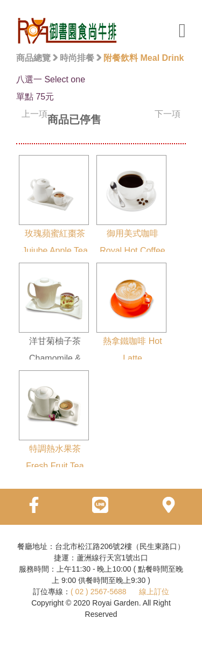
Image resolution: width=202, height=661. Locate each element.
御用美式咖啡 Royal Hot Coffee (131, 205)
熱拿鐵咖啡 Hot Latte (131, 313)
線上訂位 (154, 591)
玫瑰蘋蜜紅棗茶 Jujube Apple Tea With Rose (54, 213)
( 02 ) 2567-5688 (99, 591)
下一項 (167, 113)
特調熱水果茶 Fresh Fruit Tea (54, 420)
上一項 (34, 113)
